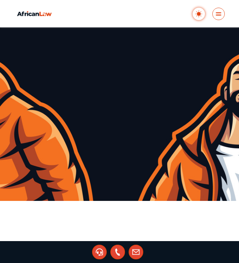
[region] (119, 131)
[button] (99, 252)
